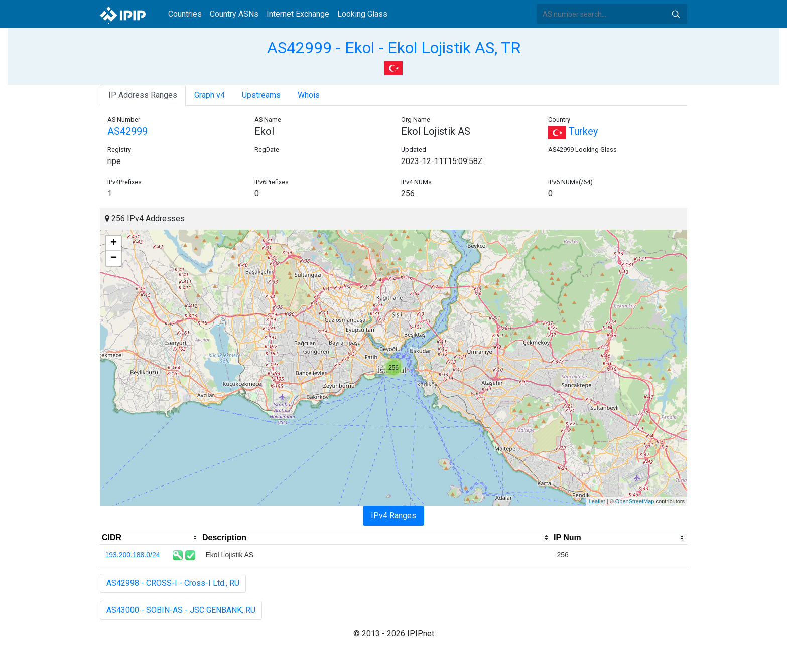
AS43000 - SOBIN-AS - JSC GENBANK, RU (180, 610)
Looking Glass (362, 14)
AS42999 (127, 131)
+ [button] (113, 243)
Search (675, 14)
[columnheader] (150, 538)
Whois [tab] (309, 95)
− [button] (113, 258)
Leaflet (597, 501)
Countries (185, 14)
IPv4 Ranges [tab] (393, 515)
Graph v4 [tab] (209, 95)
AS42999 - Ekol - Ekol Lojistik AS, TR (393, 47)
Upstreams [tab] (261, 95)
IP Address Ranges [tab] (142, 95)
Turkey (573, 131)
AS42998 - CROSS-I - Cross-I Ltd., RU (172, 583)
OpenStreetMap (634, 501)
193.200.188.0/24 (132, 555)
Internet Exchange (298, 14)
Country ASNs (234, 14)
